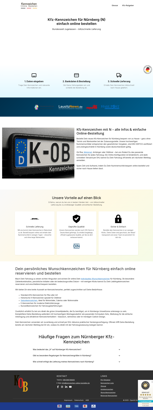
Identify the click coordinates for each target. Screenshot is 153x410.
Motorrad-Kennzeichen (109, 395)
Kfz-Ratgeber (128, 5)
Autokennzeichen (107, 389)
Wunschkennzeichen (108, 392)
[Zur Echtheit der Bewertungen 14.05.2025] (145, 404)
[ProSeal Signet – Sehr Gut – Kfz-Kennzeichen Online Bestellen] (145, 390)
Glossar (115, 5)
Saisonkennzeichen (29, 300)
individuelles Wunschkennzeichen (95, 279)
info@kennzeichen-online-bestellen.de (76, 383)
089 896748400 (69, 380)
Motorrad (88, 152)
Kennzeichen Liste (107, 383)
